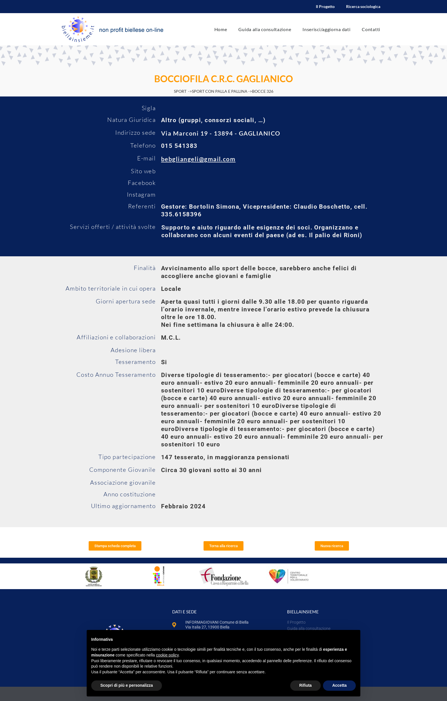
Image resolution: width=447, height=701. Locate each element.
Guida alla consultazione (264, 29)
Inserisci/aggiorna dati (326, 29)
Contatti (371, 29)
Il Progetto (325, 6)
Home (220, 29)
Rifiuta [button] (305, 685)
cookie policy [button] (167, 655)
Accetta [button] (339, 685)
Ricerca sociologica (363, 6)
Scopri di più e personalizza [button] (126, 685)
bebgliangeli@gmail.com (198, 158)
